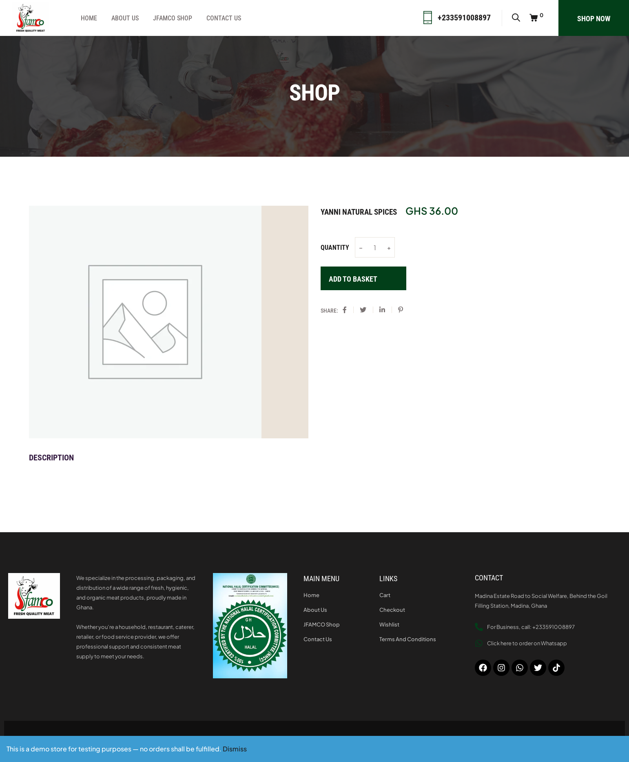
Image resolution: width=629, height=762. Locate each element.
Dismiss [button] (235, 748)
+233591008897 (464, 17)
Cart (384, 595)
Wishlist (389, 624)
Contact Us (223, 18)
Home (89, 18)
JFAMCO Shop (172, 18)
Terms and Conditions (407, 639)
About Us (125, 18)
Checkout (392, 609)
